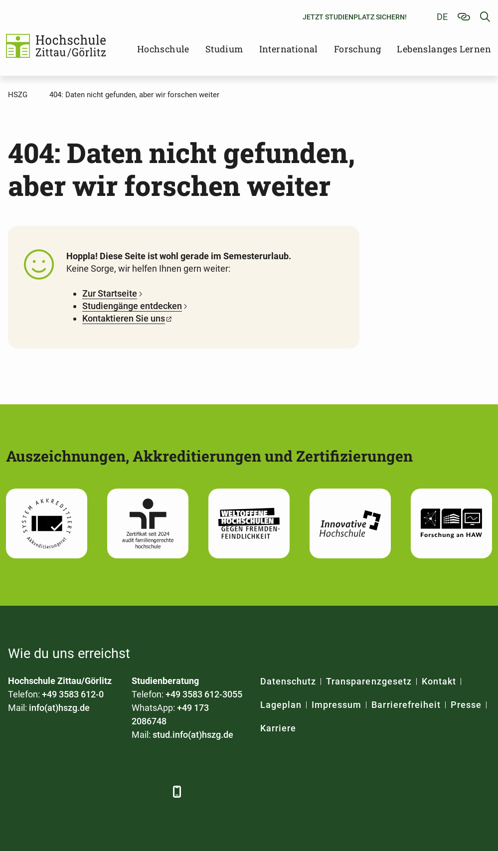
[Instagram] (126, 791)
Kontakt (439, 681)
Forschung (357, 49)
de (442, 16)
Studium (224, 49)
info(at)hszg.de (59, 707)
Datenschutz (288, 681)
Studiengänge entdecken (132, 306)
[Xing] (71, 791)
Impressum (336, 704)
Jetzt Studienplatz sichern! (355, 17)
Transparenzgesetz (369, 681)
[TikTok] (154, 791)
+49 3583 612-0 (73, 694)
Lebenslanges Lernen (444, 49)
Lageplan (281, 704)
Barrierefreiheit (406, 704)
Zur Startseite (109, 293)
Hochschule (163, 49)
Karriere (278, 728)
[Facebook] (16, 791)
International (288, 49)
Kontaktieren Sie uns (123, 318)
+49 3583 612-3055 (204, 694)
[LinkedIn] (44, 791)
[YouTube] (99, 791)
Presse (466, 704)
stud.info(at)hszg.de (193, 734)
